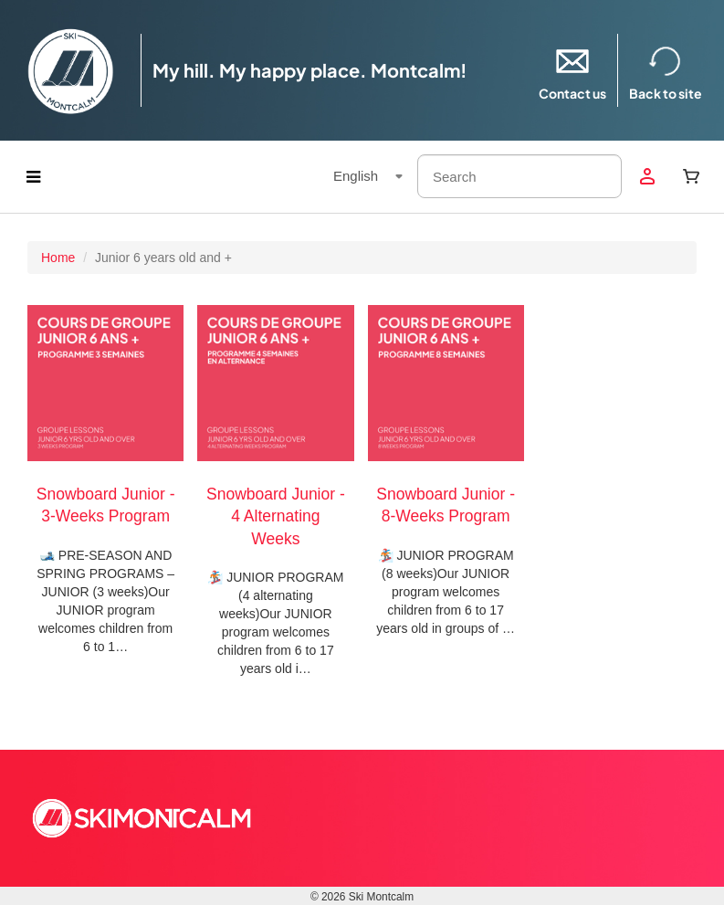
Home (58, 257)
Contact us (572, 69)
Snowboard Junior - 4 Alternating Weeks (275, 516)
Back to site (665, 69)
